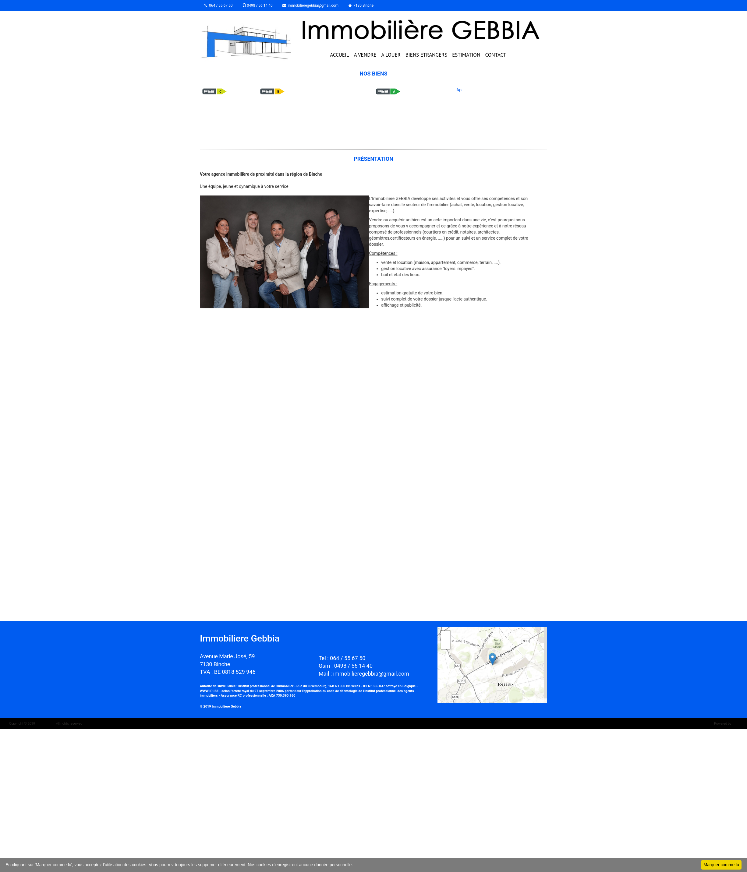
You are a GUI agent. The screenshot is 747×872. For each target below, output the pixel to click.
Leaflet (541, 701)
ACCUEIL (339, 54)
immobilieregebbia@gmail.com (310, 5)
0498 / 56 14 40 (258, 5)
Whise (737, 724)
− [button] (446, 644)
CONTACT (495, 54)
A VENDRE (365, 54)
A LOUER (391, 54)
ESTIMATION (466, 54)
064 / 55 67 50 (218, 5)
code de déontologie (342, 691)
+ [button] (446, 635)
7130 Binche (361, 5)
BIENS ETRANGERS (426, 54)
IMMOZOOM (45, 724)
